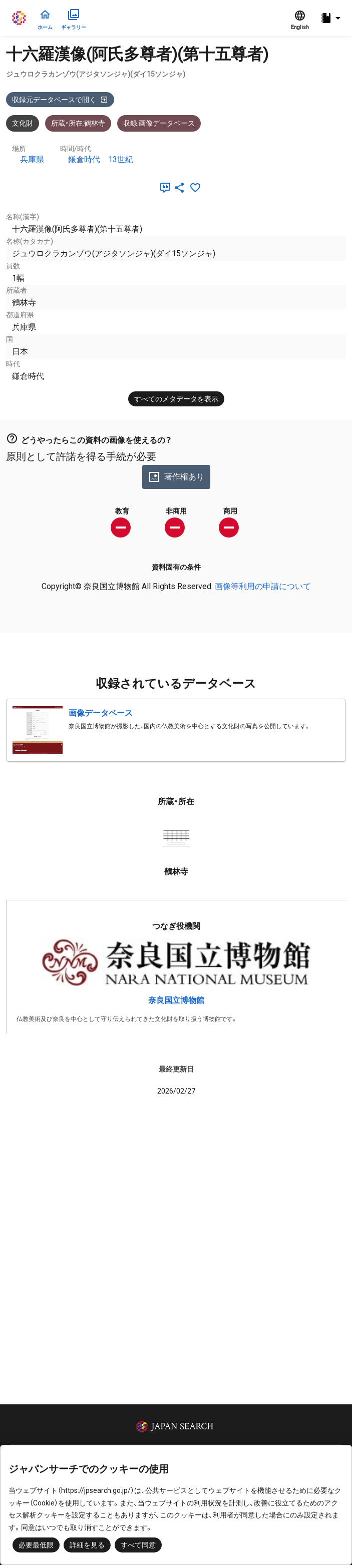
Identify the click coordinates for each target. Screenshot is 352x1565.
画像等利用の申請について (263, 586)
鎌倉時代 (84, 159)
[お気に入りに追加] (195, 188)
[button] (332, 18)
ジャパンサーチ (19, 18)
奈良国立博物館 (176, 1000)
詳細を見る (87, 1545)
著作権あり (176, 477)
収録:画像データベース (159, 123)
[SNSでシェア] (179, 188)
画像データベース (101, 713)
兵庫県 (32, 159)
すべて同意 (138, 1545)
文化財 (22, 123)
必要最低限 (36, 1545)
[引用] (163, 188)
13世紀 (120, 159)
